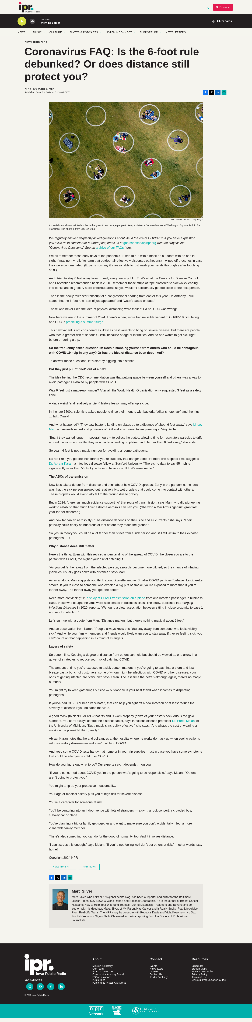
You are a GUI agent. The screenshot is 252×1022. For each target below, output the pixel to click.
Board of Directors (102, 975)
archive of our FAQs (110, 252)
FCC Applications (101, 981)
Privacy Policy (199, 978)
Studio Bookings (159, 981)
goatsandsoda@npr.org (139, 247)
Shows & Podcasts (83, 36)
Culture (55, 36)
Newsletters (176, 36)
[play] (22, 26)
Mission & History (102, 970)
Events (153, 970)
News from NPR (35, 46)
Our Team (98, 972)
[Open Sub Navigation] (28, 36)
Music (37, 36)
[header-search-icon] (208, 9)
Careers (154, 975)
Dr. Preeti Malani (183, 725)
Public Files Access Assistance (109, 987)
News (22, 36)
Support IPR (149, 36)
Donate (225, 9)
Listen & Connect (119, 36)
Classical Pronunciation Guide (209, 984)
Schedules (197, 970)
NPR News (89, 870)
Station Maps (199, 972)
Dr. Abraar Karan (60, 468)
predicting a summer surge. (85, 326)
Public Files (98, 984)
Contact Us (156, 978)
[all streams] (221, 25)
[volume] (32, 25)
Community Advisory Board (108, 978)
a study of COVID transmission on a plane (115, 602)
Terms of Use (199, 981)
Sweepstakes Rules (203, 975)
